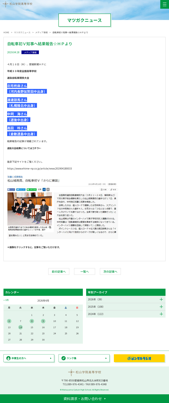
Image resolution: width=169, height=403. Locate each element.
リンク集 (71, 358)
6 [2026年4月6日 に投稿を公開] (9, 321)
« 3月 (6, 300)
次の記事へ (110, 271)
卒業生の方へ (19, 358)
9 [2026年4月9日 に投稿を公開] (43, 321)
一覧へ (84, 271)
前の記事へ (59, 271)
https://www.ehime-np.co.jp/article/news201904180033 (39, 168)
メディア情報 (30, 52)
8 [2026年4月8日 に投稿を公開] (31, 321)
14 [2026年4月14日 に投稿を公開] (20, 327)
